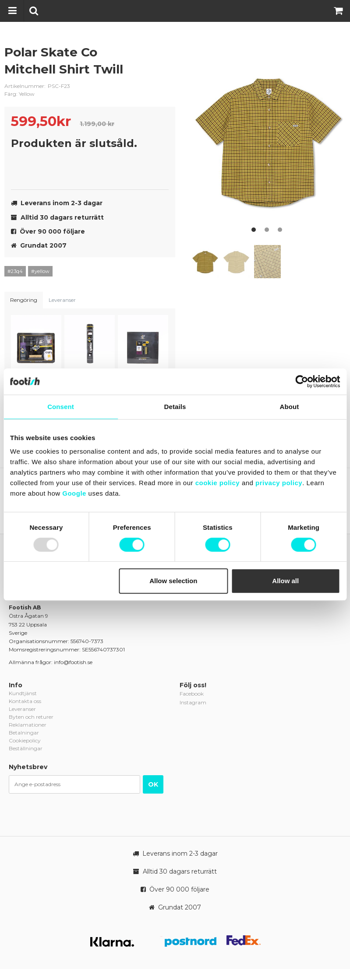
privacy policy (278, 482)
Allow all (285, 580)
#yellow (40, 271)
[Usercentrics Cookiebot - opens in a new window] (301, 381)
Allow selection (173, 580)
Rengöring (23, 300)
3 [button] (280, 229)
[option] (269, 140)
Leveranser (62, 300)
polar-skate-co (162, 59)
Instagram (193, 702)
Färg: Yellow (19, 94)
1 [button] (253, 229)
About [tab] (289, 406)
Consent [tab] (60, 406)
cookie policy (217, 482)
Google (74, 493)
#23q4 (15, 271)
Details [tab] (175, 406)
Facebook (192, 693)
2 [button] (267, 229)
